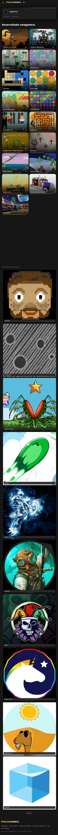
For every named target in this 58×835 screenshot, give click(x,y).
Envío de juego (5, 828)
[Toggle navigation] (3, 2)
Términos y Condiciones (39, 826)
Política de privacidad (25, 826)
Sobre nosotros (13, 826)
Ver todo (29, 813)
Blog (48, 826)
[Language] (24, 2)
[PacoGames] (10, 822)
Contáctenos (4, 826)
